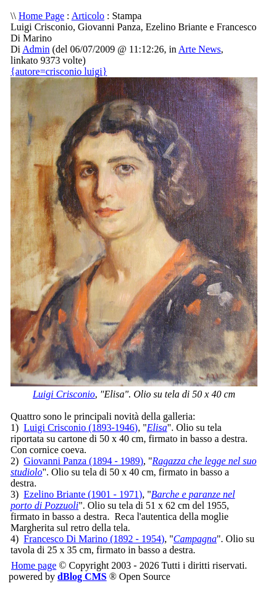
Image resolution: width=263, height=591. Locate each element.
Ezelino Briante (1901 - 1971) (82, 494)
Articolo (88, 16)
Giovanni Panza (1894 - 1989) (83, 461)
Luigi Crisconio (64, 394)
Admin (35, 49)
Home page (33, 565)
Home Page (41, 16)
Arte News (199, 49)
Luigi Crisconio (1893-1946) (80, 427)
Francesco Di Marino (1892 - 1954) (93, 539)
